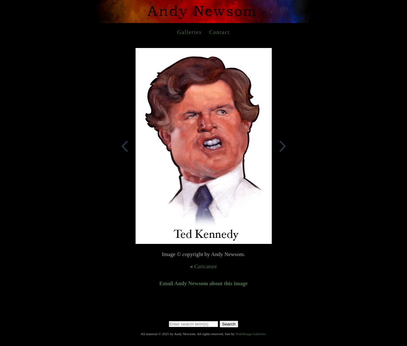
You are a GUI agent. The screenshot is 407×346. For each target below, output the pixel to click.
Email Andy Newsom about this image (203, 283)
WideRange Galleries (250, 334)
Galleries (189, 32)
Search (229, 324)
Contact (219, 32)
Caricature (205, 266)
